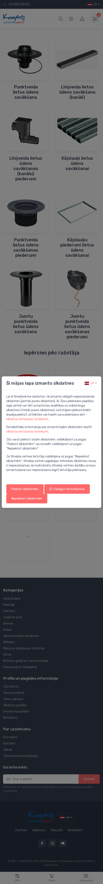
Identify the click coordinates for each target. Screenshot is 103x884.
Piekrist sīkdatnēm (25, 489)
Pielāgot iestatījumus (67, 489)
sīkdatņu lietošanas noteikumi (27, 419)
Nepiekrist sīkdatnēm (26, 498)
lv (89, 383)
